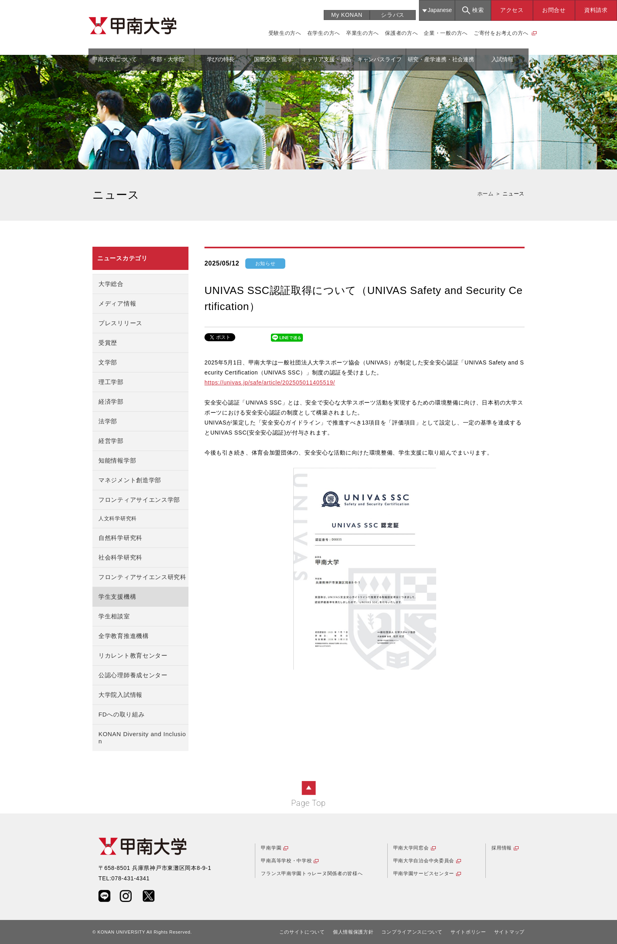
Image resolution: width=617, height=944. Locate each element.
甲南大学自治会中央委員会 (423, 860)
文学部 (107, 362)
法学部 (107, 421)
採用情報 (501, 848)
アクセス (512, 10)
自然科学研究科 (120, 537)
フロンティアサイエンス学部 (139, 499)
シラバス (393, 15)
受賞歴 (107, 342)
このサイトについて (302, 932)
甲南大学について (114, 59)
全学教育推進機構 (123, 635)
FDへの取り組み (121, 714)
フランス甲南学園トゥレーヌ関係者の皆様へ (312, 873)
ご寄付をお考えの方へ (501, 33)
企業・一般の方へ (446, 33)
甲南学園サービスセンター (423, 873)
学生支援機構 (117, 596)
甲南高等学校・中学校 (286, 860)
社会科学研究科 (120, 557)
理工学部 (111, 381)
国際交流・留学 (273, 59)
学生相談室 (114, 616)
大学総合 (111, 283)
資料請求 (596, 10)
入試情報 (502, 59)
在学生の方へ (323, 33)
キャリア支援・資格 (327, 59)
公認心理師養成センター (133, 675)
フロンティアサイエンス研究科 (142, 577)
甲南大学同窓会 (411, 848)
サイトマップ (509, 932)
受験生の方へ (284, 33)
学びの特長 (220, 59)
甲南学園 (271, 848)
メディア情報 (117, 303)
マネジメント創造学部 (129, 480)
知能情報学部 (117, 460)
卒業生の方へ (362, 33)
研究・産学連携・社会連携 (441, 59)
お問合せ (554, 10)
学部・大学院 (167, 59)
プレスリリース (120, 323)
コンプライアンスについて (411, 932)
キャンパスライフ (379, 59)
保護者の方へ (401, 33)
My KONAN (347, 15)
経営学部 (111, 440)
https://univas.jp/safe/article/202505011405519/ (269, 382)
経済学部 (111, 401)
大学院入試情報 (120, 694)
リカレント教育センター (133, 655)
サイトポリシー (468, 932)
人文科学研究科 (117, 518)
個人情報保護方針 (353, 932)
